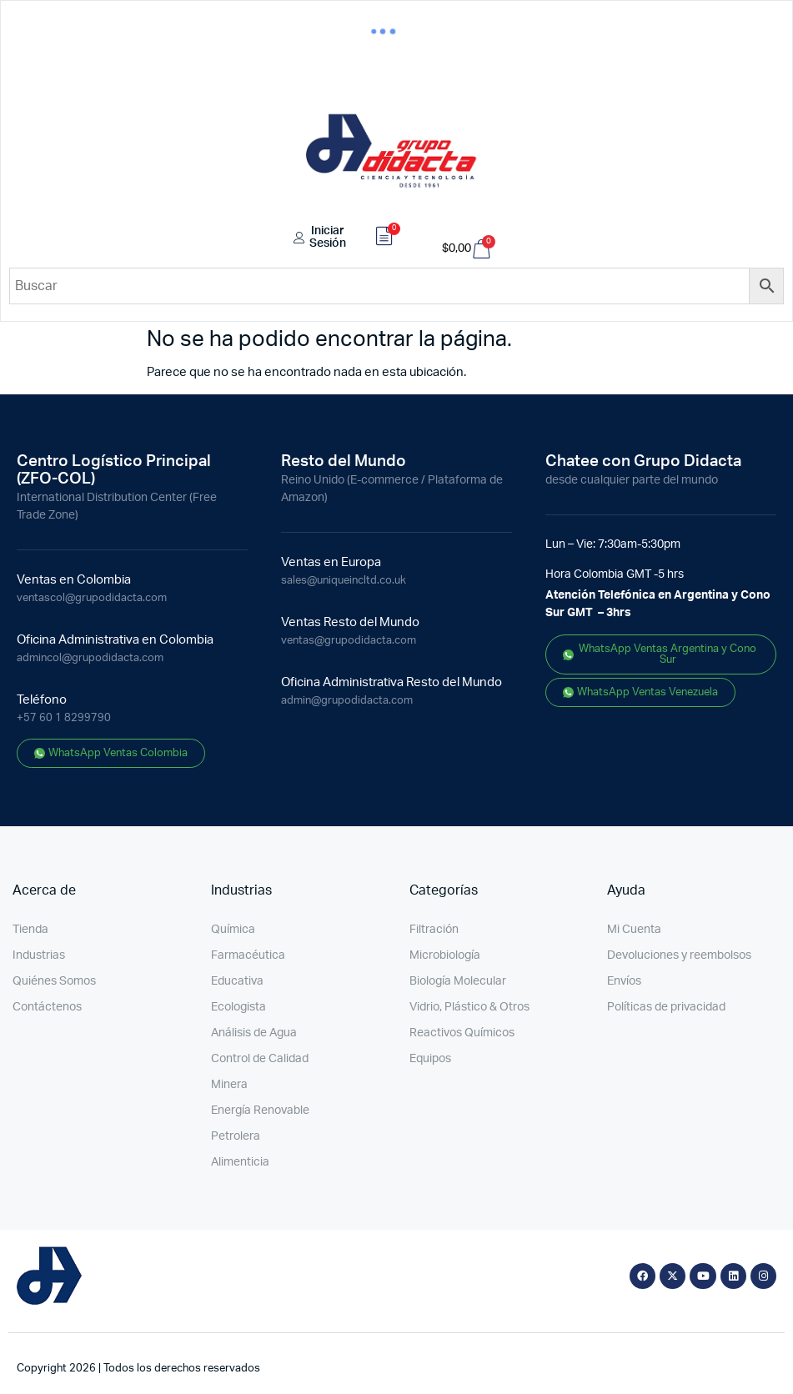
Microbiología (444, 955)
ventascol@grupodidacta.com (92, 598)
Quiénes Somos (54, 981)
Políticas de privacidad (666, 1007)
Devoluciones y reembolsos (679, 955)
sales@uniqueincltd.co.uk (343, 580)
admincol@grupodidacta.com (90, 658)
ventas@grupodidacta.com (348, 640)
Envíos (624, 981)
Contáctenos (47, 1007)
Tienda (30, 929)
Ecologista (238, 1007)
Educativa (237, 981)
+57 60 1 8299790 (64, 718)
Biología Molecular (457, 981)
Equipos (430, 1059)
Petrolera (235, 1136)
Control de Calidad (260, 1059)
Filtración (434, 929)
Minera (229, 1085)
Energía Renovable (260, 1110)
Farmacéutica (248, 955)
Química (233, 929)
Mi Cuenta (634, 929)
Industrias (39, 955)
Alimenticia (240, 1162)
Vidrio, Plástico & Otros (469, 1007)
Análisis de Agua (254, 1033)
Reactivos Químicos (461, 1033)
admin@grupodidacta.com (347, 700)
